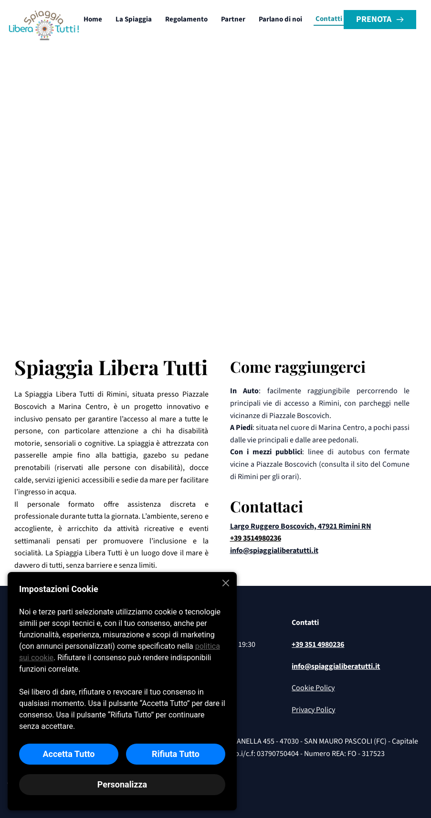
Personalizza (122, 784)
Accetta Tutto (68, 754)
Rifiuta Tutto (176, 754)
